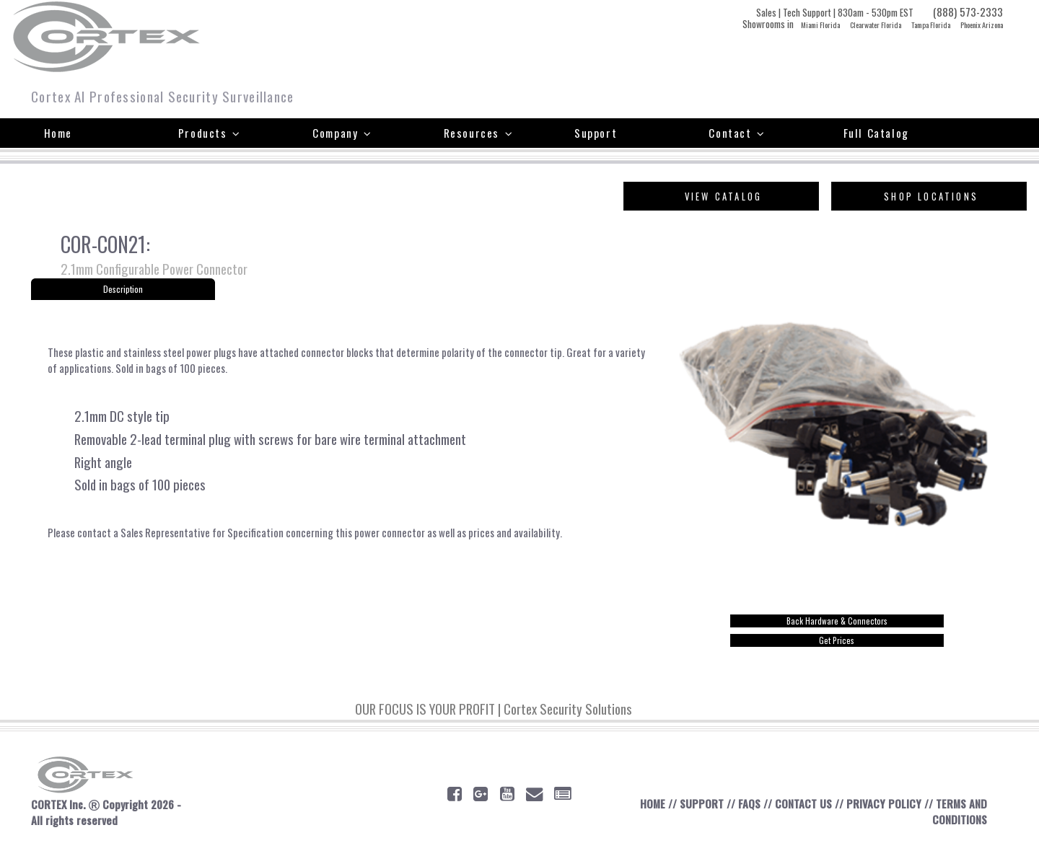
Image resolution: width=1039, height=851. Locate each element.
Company (342, 133)
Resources (479, 133)
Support (595, 133)
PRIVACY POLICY (882, 807)
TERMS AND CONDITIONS (959, 815)
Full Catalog (876, 133)
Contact (737, 133)
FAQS (747, 807)
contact (96, 541)
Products (209, 133)
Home (58, 133)
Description (123, 290)
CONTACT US (801, 807)
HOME (650, 807)
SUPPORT (700, 807)
